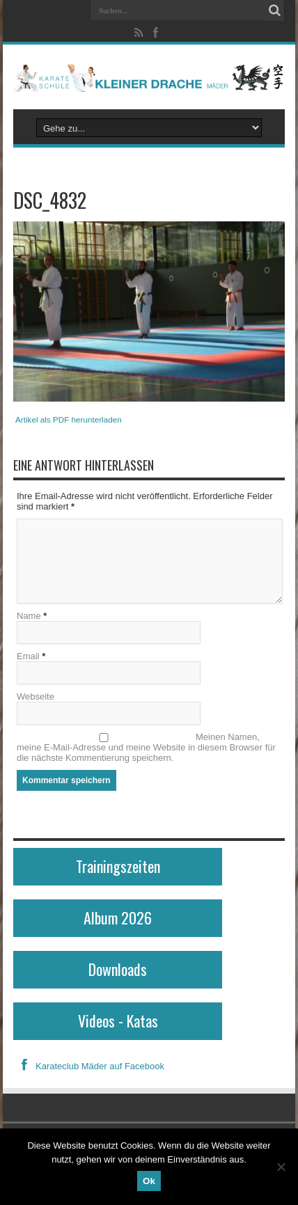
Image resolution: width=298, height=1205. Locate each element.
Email (28, 656)
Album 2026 (118, 917)
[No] (281, 1167)
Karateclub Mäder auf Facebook (88, 1066)
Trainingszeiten (118, 866)
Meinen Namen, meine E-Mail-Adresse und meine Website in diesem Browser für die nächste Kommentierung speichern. (146, 747)
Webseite (35, 696)
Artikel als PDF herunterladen (68, 419)
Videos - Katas (118, 1020)
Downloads (117, 969)
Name (29, 616)
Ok (149, 1181)
